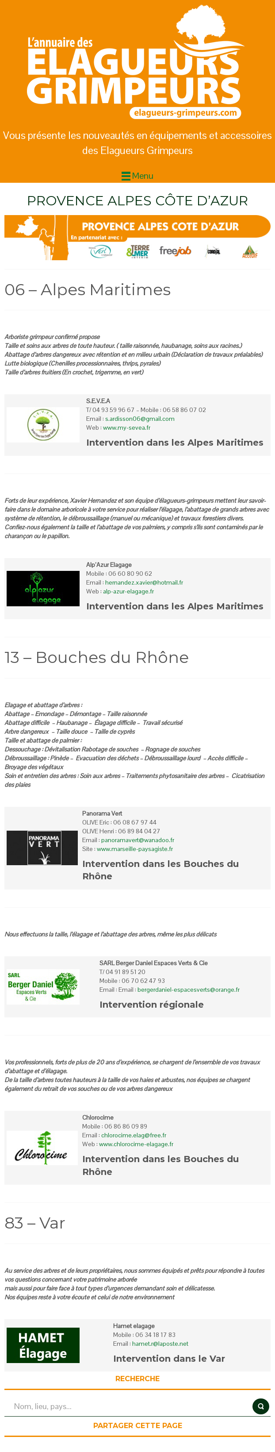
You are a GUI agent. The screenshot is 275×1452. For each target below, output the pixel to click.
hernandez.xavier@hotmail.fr (144, 582)
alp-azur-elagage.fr (128, 591)
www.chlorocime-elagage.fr (136, 1144)
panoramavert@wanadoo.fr (137, 840)
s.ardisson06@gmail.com (140, 419)
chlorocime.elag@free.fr (133, 1135)
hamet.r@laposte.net (160, 1344)
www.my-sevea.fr (126, 427)
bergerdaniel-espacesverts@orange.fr (189, 990)
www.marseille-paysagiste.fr (135, 849)
